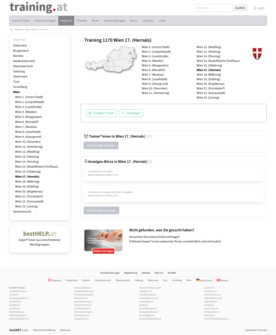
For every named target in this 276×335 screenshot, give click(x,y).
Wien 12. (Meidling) (27, 152)
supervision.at (211, 308)
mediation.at (145, 291)
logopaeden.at (81, 318)
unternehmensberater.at (216, 318)
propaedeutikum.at (148, 312)
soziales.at (209, 305)
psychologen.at (146, 315)
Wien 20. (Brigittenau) (29, 191)
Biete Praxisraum (96, 175)
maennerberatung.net (150, 287)
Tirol (16, 82)
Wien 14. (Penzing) (27, 162)
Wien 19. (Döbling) (27, 186)
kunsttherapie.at (82, 308)
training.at (209, 315)
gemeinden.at (81, 298)
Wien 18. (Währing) (27, 181)
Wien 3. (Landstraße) (28, 107)
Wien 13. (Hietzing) (27, 157)
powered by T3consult (256, 330)
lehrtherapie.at (81, 315)
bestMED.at (14, 305)
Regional (19, 29)
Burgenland (20, 51)
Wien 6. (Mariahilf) (27, 122)
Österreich (20, 45)
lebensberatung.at (83, 312)
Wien (27, 29)
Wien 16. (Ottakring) (28, 172)
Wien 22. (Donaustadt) (29, 201)
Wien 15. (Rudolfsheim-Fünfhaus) (36, 167)
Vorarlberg (20, 87)
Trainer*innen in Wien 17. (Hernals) (118, 136)
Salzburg (19, 71)
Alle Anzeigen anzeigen (101, 210)
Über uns (158, 273)
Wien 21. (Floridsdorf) (29, 196)
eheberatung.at (16, 312)
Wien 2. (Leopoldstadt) (29, 102)
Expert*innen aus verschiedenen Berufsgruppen (40, 240)
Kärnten (18, 56)
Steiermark (20, 76)
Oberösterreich (23, 66)
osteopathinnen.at (148, 298)
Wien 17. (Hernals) (27, 176)
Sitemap (146, 273)
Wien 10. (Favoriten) (28, 142)
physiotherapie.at (148, 308)
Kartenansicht (22, 211)
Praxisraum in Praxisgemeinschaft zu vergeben (110, 192)
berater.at (14, 294)
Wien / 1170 (112, 175)
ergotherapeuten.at (18, 318)
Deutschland (204, 280)
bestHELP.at (15, 301)
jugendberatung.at (83, 301)
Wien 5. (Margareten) (28, 117)
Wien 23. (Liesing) (26, 206)
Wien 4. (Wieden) (26, 112)
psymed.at (209, 287)
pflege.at (143, 305)
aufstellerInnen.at (18, 291)
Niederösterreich (24, 61)
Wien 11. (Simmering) (29, 147)
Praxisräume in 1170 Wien (100, 171)
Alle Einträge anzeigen (101, 145)
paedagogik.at (146, 301)
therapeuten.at (211, 312)
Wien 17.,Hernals (39, 29)
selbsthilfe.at (210, 301)
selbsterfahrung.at (213, 298)
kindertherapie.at (82, 305)
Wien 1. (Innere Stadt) (29, 97)
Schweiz (222, 280)
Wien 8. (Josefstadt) (28, 132)
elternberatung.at (17, 315)
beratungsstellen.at (18, 298)
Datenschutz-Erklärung (44, 330)
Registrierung (130, 273)
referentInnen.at (212, 294)
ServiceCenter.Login (110, 273)
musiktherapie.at (147, 294)
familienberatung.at (84, 291)
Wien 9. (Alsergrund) (28, 137)
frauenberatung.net (84, 294)
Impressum (65, 330)
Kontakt (172, 273)
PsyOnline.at (210, 291)
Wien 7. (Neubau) (26, 127)
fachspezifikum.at (83, 287)
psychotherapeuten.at (150, 318)
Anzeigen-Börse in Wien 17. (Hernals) (118, 161)
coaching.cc (15, 308)
